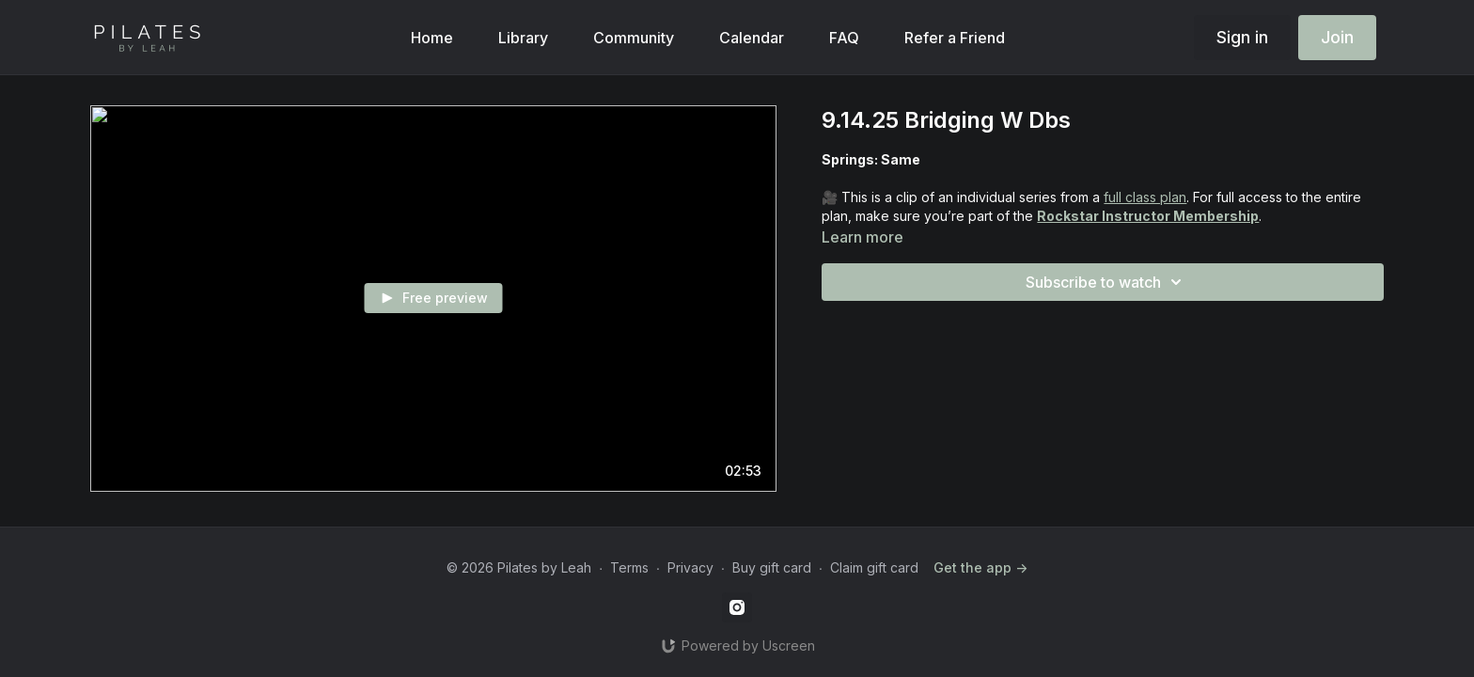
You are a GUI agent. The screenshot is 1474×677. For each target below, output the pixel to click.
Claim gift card (874, 567)
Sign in (1242, 37)
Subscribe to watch (1106, 282)
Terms (629, 567)
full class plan (1145, 197)
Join (1337, 37)
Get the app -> (980, 567)
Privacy (690, 567)
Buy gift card (771, 567)
